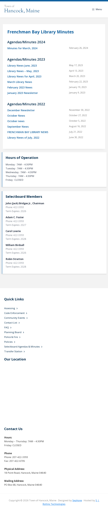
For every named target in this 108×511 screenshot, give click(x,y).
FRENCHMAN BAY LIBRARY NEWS (27, 132)
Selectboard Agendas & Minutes (22, 346)
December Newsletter (21, 110)
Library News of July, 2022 (23, 137)
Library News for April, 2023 (24, 76)
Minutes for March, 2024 (22, 48)
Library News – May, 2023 (23, 71)
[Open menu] (97, 9)
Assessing (9, 308)
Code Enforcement (14, 313)
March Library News (19, 82)
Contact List (10, 322)
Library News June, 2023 (22, 65)
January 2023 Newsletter (22, 93)
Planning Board (13, 332)
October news (15, 121)
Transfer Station (13, 351)
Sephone (77, 500)
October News (16, 115)
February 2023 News (19, 87)
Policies (8, 341)
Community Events (14, 317)
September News (18, 126)
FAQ (6, 327)
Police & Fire (11, 337)
